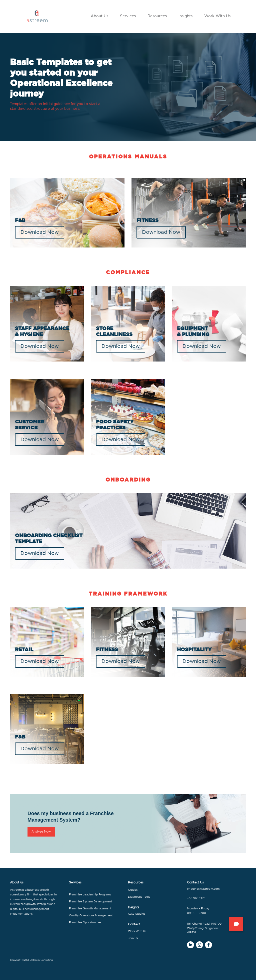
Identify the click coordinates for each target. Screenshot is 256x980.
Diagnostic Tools (139, 896)
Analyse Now (41, 831)
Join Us (133, 938)
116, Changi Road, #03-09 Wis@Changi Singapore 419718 (204, 928)
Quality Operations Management (91, 915)
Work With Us (137, 931)
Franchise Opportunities (85, 922)
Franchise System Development (90, 901)
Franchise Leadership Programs (90, 894)
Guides (133, 889)
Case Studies (136, 913)
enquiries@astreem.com (203, 888)
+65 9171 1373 (196, 898)
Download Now (39, 232)
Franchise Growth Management (90, 908)
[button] (236, 924)
